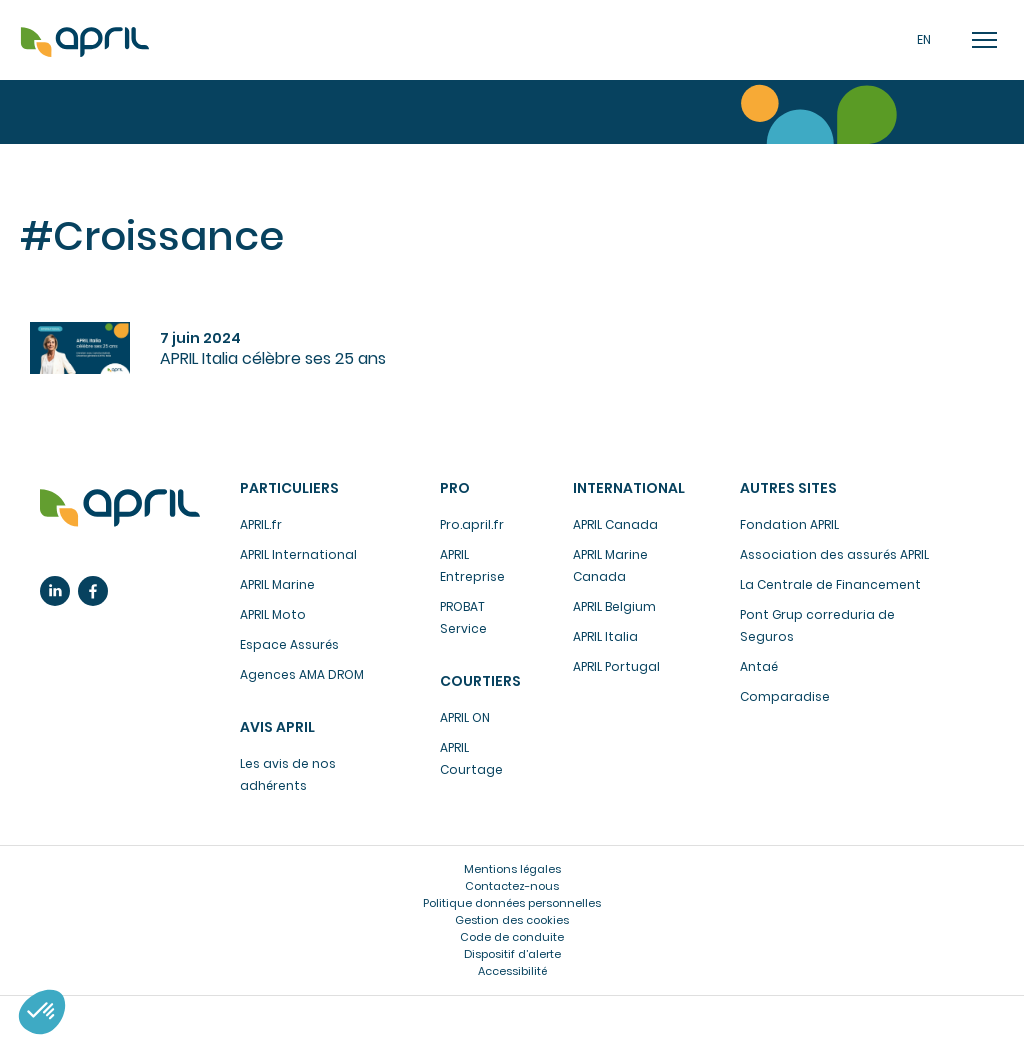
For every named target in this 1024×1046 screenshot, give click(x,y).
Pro (455, 488)
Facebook (93, 591)
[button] (42, 1012)
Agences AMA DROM (302, 674)
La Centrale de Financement (830, 584)
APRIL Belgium (614, 606)
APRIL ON (465, 717)
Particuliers (289, 488)
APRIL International (298, 554)
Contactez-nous (512, 886)
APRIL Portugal (616, 666)
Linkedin (55, 591)
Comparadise (785, 696)
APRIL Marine (277, 584)
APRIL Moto (273, 614)
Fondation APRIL (789, 524)
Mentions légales (512, 869)
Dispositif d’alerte (512, 954)
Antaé (759, 666)
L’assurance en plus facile (120, 508)
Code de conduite (512, 937)
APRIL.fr (261, 524)
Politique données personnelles (512, 903)
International (629, 488)
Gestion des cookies (512, 920)
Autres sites (788, 488)
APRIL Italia (605, 636)
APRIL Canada (615, 524)
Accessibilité (512, 971)
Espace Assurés (289, 644)
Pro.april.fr (472, 524)
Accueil (85, 42)
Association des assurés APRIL (834, 554)
